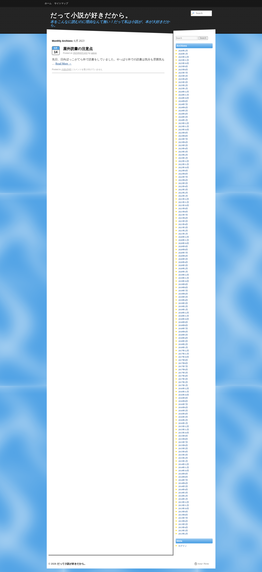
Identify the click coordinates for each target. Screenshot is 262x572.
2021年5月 (183, 221)
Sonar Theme (203, 564)
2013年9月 (183, 511)
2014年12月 (183, 464)
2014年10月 (183, 470)
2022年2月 (183, 193)
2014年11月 (183, 467)
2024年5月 (183, 110)
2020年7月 (183, 253)
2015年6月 (183, 445)
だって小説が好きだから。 (91, 15)
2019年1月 (183, 309)
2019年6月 (183, 294)
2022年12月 (183, 161)
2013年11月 (183, 505)
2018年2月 (183, 344)
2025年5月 (183, 76)
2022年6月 (183, 180)
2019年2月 (183, 306)
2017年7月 (183, 366)
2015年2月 (183, 458)
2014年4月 (183, 489)
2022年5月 (183, 183)
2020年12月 (183, 237)
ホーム (48, 3)
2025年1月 (183, 88)
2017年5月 (183, 373)
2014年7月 (183, 480)
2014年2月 (183, 496)
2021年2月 (183, 230)
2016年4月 (183, 414)
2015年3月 (183, 455)
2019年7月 (183, 290)
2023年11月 (183, 126)
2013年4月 (183, 527)
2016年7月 (183, 404)
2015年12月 (183, 426)
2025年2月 (183, 85)
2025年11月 (183, 60)
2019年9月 (183, 284)
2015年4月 (183, 451)
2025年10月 (183, 63)
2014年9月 (183, 474)
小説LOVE (66, 69)
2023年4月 (183, 148)
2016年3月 (183, 417)
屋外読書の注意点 (78, 49)
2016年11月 (183, 391)
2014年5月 (183, 486)
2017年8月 (183, 363)
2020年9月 (183, 246)
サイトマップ (61, 3)
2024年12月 (183, 92)
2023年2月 (183, 155)
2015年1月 (183, 461)
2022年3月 (183, 189)
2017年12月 (183, 350)
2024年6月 (183, 107)
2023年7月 (183, 139)
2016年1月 (183, 423)
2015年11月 (183, 429)
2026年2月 (183, 50)
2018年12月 (183, 313)
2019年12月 (183, 275)
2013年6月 (183, 521)
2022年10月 (183, 167)
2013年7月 (183, 518)
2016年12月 (183, 388)
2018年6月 (183, 331)
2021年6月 (183, 218)
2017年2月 (183, 382)
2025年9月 (183, 66)
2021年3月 (183, 227)
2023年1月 (183, 158)
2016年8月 (183, 401)
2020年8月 (183, 249)
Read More (64, 63)
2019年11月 (183, 278)
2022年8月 (183, 174)
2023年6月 (183, 142)
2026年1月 (183, 54)
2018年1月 (183, 347)
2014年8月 (183, 477)
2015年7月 (183, 442)
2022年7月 (183, 177)
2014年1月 (183, 499)
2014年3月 (183, 492)
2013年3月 (183, 530)
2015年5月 (183, 448)
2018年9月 (183, 322)
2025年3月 (183, 82)
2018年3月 (183, 341)
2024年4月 (183, 114)
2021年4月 (183, 224)
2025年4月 (183, 79)
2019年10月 (183, 281)
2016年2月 (183, 420)
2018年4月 (183, 338)
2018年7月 (183, 328)
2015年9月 (183, 436)
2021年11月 (183, 202)
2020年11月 (183, 240)
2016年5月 (183, 410)
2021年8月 (183, 211)
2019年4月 (183, 300)
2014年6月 (183, 483)
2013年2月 (183, 534)
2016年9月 (183, 398)
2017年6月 (183, 369)
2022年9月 (183, 170)
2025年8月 (183, 69)
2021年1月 (183, 234)
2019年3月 (183, 303)
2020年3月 (183, 265)
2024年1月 (183, 120)
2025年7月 (183, 73)
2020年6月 (183, 256)
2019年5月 (183, 297)
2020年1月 (183, 271)
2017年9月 (183, 360)
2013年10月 (183, 508)
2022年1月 (183, 196)
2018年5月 (183, 335)
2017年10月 (183, 357)
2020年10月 (183, 243)
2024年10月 (183, 98)
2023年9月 (183, 133)
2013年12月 (183, 502)
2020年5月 (183, 259)
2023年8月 (183, 136)
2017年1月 (183, 385)
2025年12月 (183, 57)
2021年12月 (183, 199)
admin (94, 53)
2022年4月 (183, 186)
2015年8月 (183, 439)
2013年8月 (183, 515)
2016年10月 (183, 395)
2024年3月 (183, 117)
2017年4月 (183, 376)
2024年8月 (183, 101)
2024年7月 (183, 104)
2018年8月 (183, 325)
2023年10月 (183, 129)
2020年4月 (183, 262)
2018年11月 (183, 316)
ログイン (182, 546)
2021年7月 (183, 215)
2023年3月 (183, 151)
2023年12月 (183, 123)
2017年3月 (183, 379)
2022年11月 (183, 164)
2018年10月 (183, 319)
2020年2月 (183, 268)
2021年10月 (183, 205)
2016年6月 (183, 407)
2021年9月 (183, 208)
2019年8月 (183, 287)
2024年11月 (183, 95)
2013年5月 (183, 524)
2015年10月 (183, 432)
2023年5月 (183, 145)
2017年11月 (183, 354)
